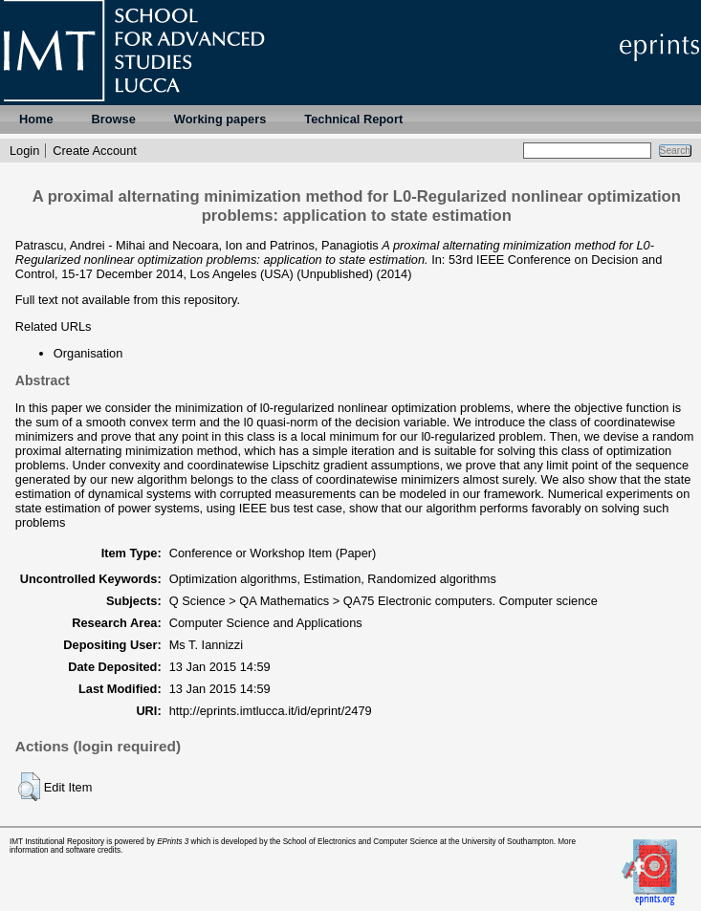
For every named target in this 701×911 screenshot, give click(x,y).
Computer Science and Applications (265, 623)
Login (24, 150)
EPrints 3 (172, 841)
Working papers (220, 119)
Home (36, 119)
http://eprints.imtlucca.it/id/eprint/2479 (270, 711)
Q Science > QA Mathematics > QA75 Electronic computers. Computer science (383, 601)
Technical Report (353, 119)
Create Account (95, 150)
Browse (114, 119)
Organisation (88, 353)
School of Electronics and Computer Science (360, 841)
